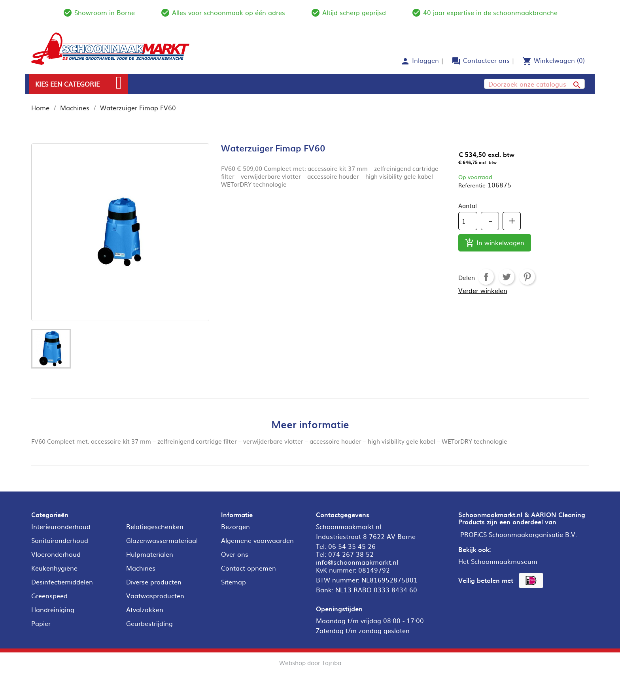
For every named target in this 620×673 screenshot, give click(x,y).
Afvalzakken (144, 609)
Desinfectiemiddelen (62, 581)
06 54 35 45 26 (352, 546)
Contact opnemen (248, 568)
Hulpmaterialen (149, 554)
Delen (486, 277)
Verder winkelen (482, 290)
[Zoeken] (534, 84)
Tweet (506, 277)
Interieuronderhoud (61, 526)
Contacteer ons (486, 60)
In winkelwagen (494, 243)
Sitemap (233, 581)
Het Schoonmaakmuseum (497, 561)
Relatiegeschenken (154, 526)
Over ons (234, 554)
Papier (41, 623)
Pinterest (527, 277)
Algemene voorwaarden (257, 540)
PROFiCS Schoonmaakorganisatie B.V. (518, 534)
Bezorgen (235, 526)
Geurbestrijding (149, 623)
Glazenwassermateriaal (162, 540)
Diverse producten (153, 581)
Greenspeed (49, 595)
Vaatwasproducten (155, 595)
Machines (140, 568)
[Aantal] (467, 221)
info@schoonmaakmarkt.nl (357, 562)
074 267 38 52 (351, 554)
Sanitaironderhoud (59, 540)
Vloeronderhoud (56, 554)
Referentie (472, 185)
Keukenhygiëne (54, 568)
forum (456, 61)
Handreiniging (52, 609)
